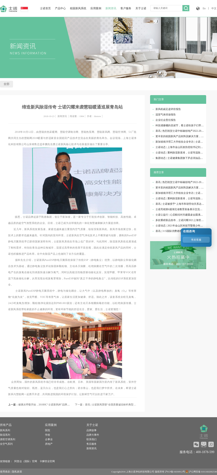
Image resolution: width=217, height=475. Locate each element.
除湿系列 (5, 435)
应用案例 (95, 8)
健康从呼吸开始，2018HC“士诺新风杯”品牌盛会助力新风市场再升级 (56, 404)
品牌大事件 (92, 435)
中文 (213, 8)
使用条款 (5, 471)
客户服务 (125, 8)
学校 (47, 435)
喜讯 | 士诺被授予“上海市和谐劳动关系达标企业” (183, 204)
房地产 (49, 444)
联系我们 (91, 439)
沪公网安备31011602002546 (203, 471)
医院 (47, 430)
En (204, 8)
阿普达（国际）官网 (25, 461)
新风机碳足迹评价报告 (168, 109)
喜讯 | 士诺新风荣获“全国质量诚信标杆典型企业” (112, 404)
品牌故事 (91, 430)
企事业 (49, 439)
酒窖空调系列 (7, 439)
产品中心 (60, 8)
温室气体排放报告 (166, 114)
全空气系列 (6, 444)
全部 (6, 84)
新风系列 (5, 430)
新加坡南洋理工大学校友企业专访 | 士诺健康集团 (183, 141)
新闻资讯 (110, 8)
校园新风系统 (78, 8)
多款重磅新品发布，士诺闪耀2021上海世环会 (181, 220)
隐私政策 (17, 471)
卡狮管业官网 (47, 461)
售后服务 (91, 444)
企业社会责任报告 (166, 120)
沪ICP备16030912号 (175, 471)
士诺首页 (45, 8)
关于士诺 (140, 8)
